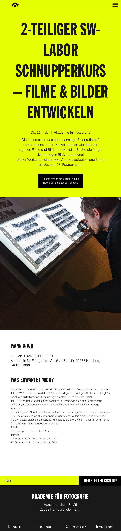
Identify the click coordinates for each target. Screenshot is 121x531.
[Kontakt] (15, 526)
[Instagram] (104, 526)
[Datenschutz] (75, 526)
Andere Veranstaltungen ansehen (60, 182)
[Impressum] (43, 526)
